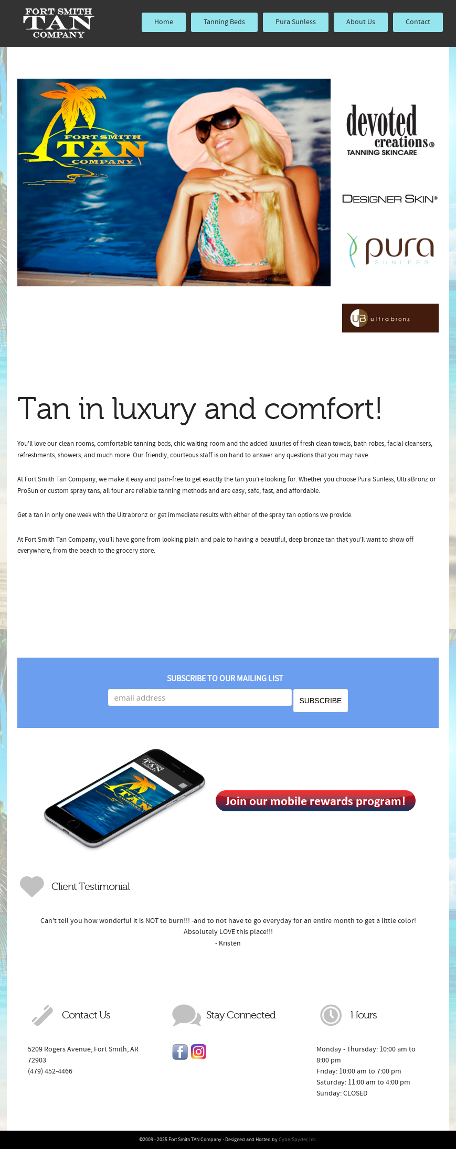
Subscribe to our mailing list (225, 678)
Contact (418, 22)
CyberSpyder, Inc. (298, 1139)
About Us (360, 22)
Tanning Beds (224, 22)
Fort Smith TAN (58, 23)
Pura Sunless (295, 22)
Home (163, 22)
